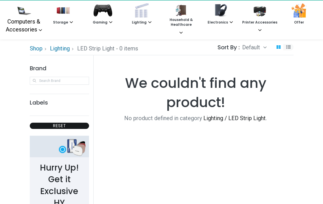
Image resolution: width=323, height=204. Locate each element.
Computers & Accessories (23, 18)
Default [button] (251, 47)
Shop (36, 48)
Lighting (60, 48)
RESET (59, 126)
